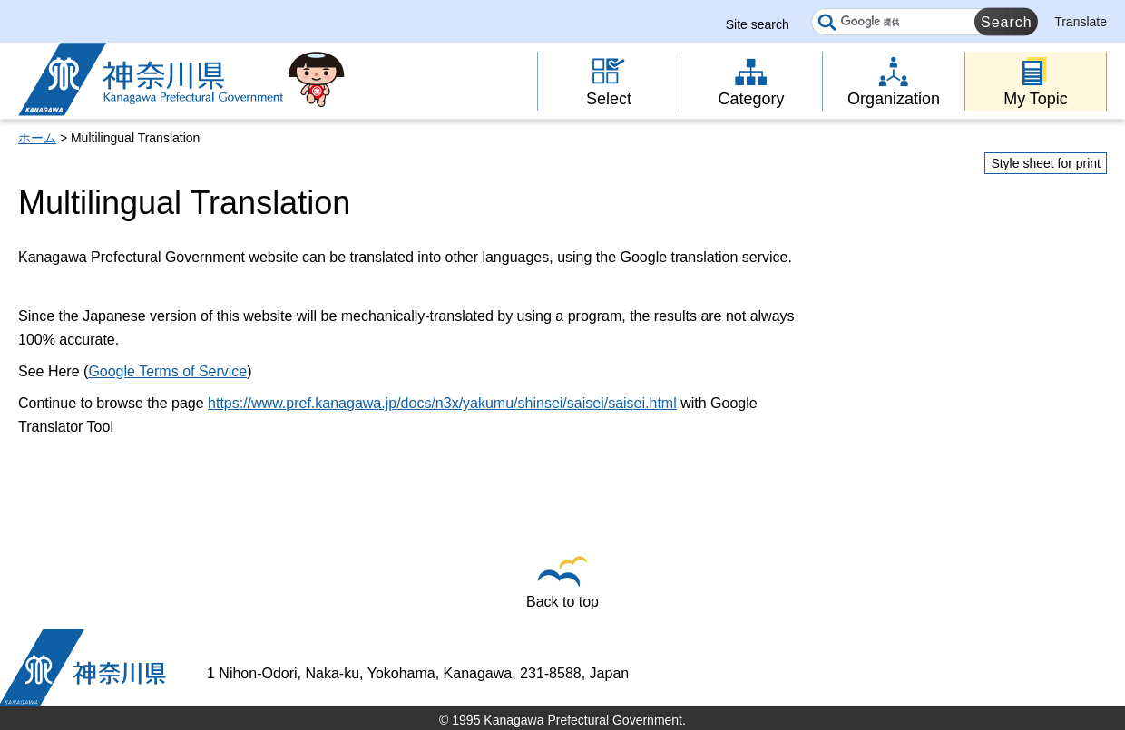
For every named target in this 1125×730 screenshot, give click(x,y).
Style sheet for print (1046, 163)
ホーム (37, 138)
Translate (1080, 22)
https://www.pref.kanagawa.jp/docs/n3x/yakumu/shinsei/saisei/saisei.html (442, 403)
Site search (757, 24)
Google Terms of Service (167, 371)
